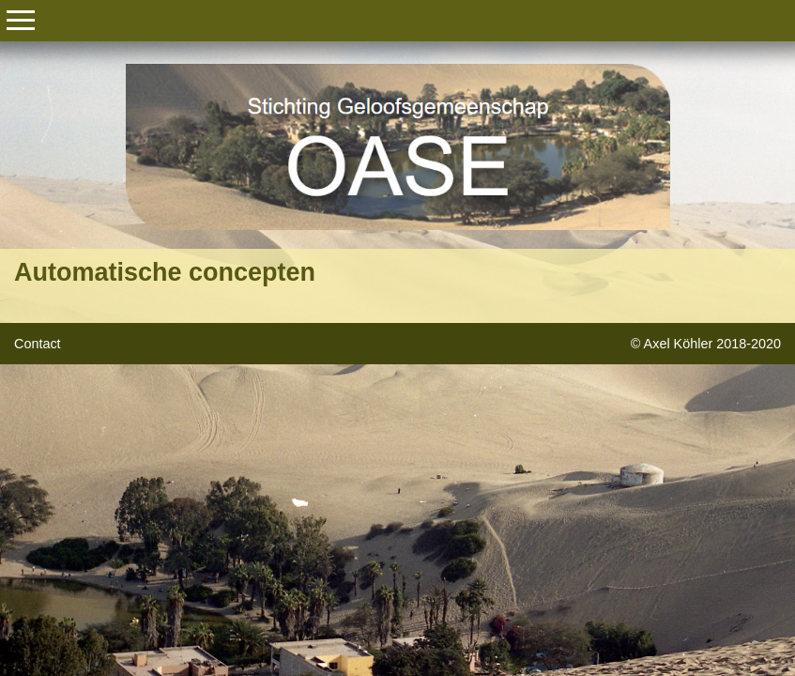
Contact (37, 343)
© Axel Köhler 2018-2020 (706, 343)
